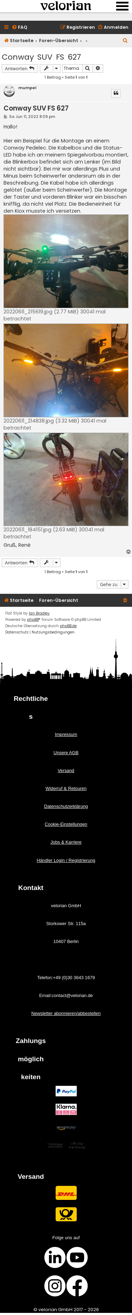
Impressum (66, 734)
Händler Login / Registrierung (66, 860)
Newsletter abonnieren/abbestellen (66, 1013)
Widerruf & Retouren (66, 788)
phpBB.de (68, 626)
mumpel (27, 88)
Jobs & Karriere (65, 842)
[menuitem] (19, 27)
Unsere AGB (66, 752)
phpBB (33, 619)
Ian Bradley (39, 613)
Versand (66, 770)
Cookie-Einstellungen (66, 824)
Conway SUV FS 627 (41, 57)
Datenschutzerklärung (66, 806)
